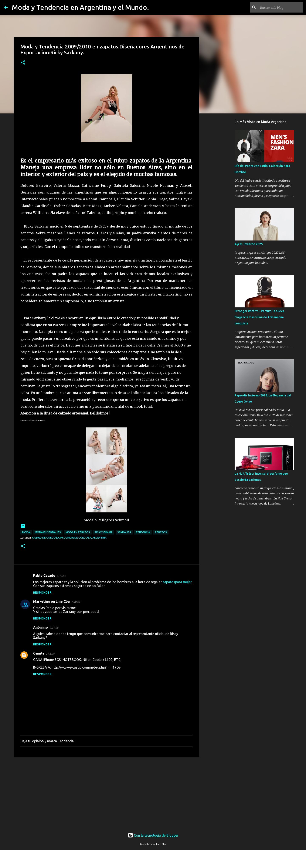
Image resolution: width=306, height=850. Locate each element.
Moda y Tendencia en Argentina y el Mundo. (80, 7)
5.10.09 (61, 575)
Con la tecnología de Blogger (153, 835)
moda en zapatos (78, 532)
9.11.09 (54, 627)
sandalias (124, 532)
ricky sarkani (103, 532)
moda (26, 532)
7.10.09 (75, 601)
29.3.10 (50, 653)
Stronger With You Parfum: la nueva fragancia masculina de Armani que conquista (259, 317)
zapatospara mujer (177, 582)
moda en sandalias (48, 532)
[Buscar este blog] (280, 7)
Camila (38, 653)
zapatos (161, 532)
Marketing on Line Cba (51, 601)
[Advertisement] (106, 793)
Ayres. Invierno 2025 (249, 244)
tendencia (143, 532)
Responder (42, 592)
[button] (23, 63)
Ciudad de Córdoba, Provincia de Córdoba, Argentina (69, 537)
